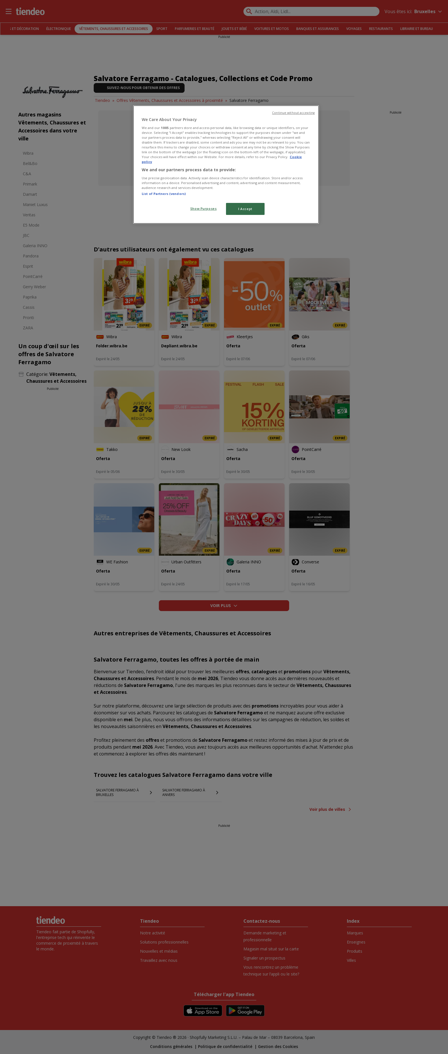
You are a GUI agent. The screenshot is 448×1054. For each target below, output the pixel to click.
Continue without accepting (293, 113)
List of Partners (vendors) (164, 194)
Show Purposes (203, 208)
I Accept (245, 209)
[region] (226, 164)
